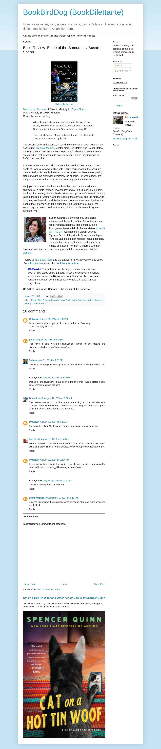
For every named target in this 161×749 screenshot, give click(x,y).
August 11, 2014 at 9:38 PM (57, 377)
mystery (27, 303)
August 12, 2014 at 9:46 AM (54, 422)
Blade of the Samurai (64, 104)
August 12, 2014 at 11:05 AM (55, 439)
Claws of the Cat (45, 148)
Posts (118, 65)
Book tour (82, 300)
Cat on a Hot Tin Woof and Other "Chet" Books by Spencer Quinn (64, 597)
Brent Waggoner (38, 498)
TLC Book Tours (43, 259)
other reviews (35, 263)
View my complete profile (125, 138)
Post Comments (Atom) (48, 589)
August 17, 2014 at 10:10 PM (57, 480)
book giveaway (58, 300)
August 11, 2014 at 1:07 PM (54, 319)
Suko (32, 360)
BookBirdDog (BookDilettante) (73, 12)
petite (32, 339)
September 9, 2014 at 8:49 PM (62, 498)
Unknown (34, 319)
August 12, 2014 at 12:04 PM (54, 460)
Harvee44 (133, 117)
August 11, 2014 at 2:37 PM (49, 360)
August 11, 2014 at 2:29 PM (50, 339)
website (27, 252)
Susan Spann (78, 109)
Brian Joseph (36, 398)
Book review (71, 300)
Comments (121, 71)
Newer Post (29, 584)
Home (65, 584)
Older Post (99, 584)
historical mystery (95, 300)
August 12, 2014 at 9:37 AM (58, 398)
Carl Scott (34, 439)
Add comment (31, 516)
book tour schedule (67, 263)
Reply (32, 330)
